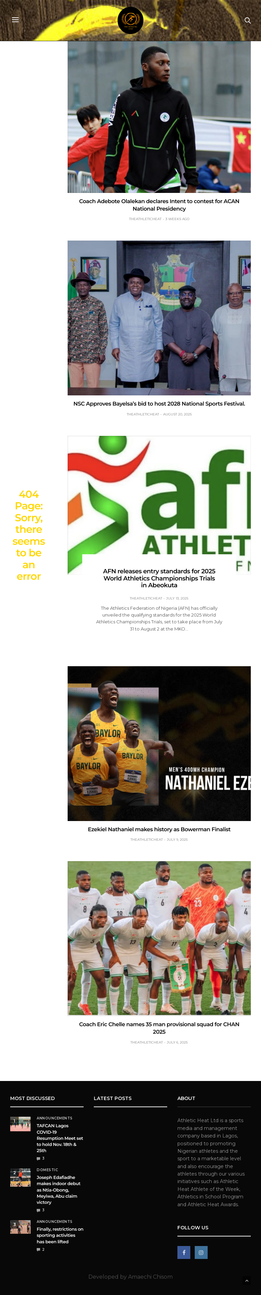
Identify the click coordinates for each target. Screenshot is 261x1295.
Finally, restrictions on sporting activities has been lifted (60, 1235)
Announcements (55, 1118)
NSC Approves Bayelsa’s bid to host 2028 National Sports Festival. (159, 404)
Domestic (47, 1170)
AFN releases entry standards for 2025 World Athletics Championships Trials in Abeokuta (159, 578)
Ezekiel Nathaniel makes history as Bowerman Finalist (159, 829)
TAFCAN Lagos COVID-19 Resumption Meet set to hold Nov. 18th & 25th (60, 1138)
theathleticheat (145, 219)
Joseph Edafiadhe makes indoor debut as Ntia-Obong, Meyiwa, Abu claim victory (59, 1190)
